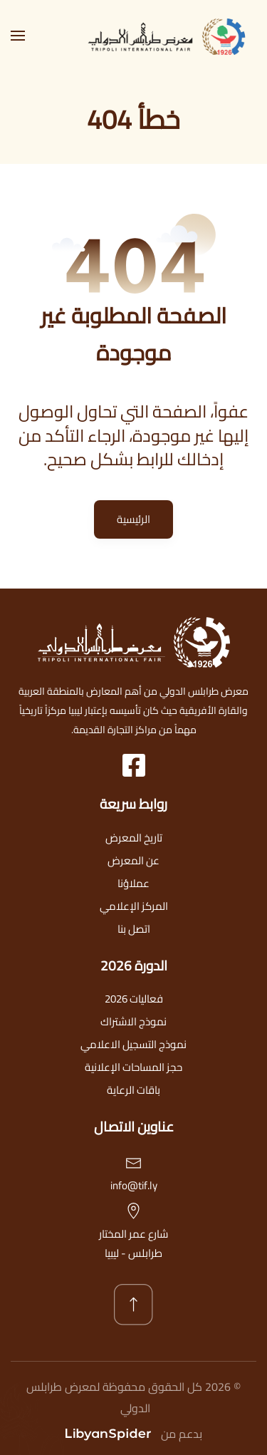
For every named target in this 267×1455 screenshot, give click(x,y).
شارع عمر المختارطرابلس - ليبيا (133, 1243)
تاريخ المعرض (133, 837)
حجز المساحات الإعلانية (133, 1067)
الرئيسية (133, 519)
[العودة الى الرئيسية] (170, 35)
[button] (18, 35)
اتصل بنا (133, 928)
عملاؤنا (133, 883)
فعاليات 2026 (134, 998)
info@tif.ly (133, 1185)
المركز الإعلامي (134, 906)
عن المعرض (133, 860)
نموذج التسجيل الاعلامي (133, 1044)
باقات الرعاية (133, 1089)
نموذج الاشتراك (133, 1021)
